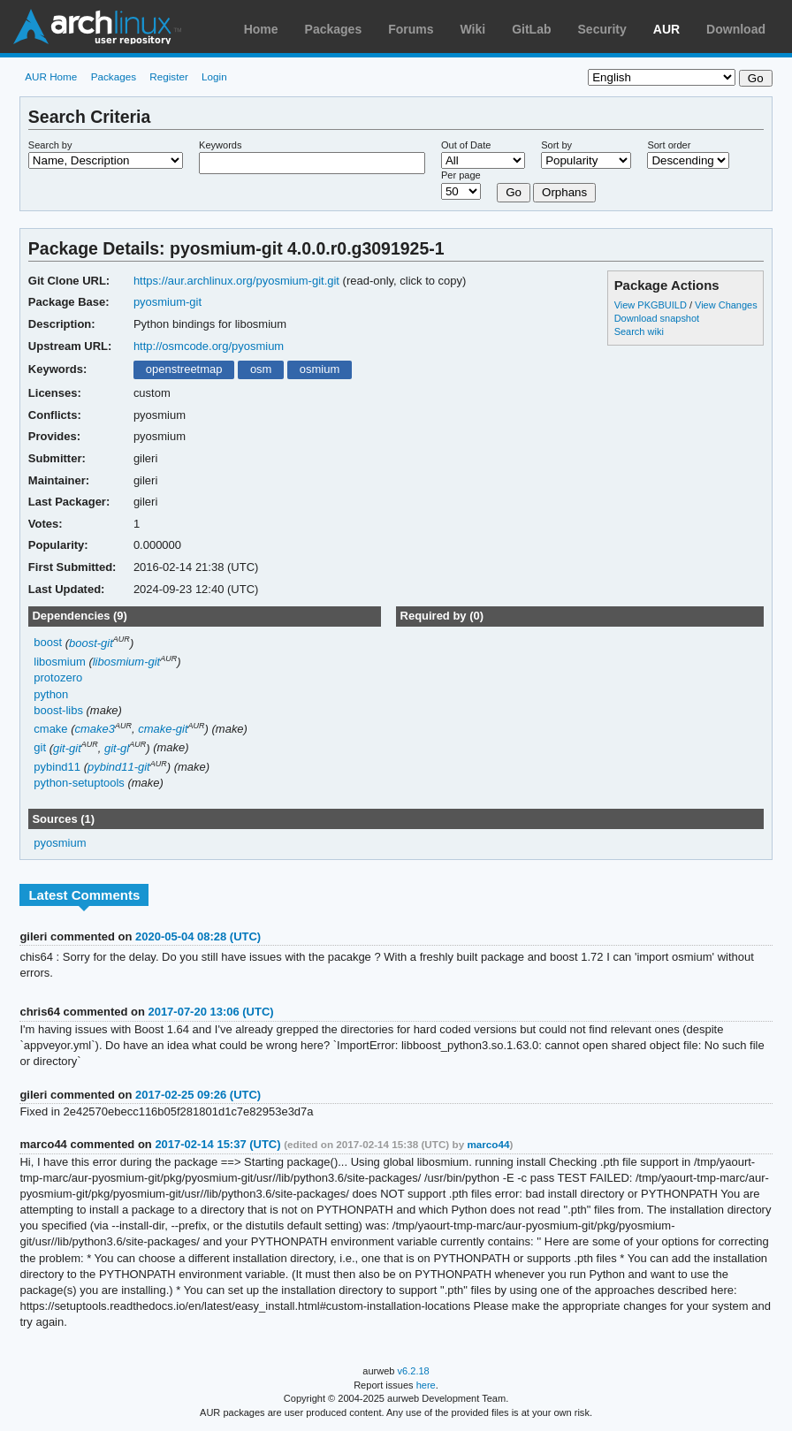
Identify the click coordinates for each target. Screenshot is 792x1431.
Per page (461, 175)
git (40, 748)
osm (261, 369)
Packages (333, 29)
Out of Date (466, 145)
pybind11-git (119, 766)
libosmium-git (126, 661)
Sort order (668, 145)
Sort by (556, 145)
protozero (58, 677)
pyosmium (60, 842)
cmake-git (162, 728)
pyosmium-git (167, 301)
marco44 (488, 1144)
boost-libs (58, 710)
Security (602, 29)
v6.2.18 (414, 1371)
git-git (67, 748)
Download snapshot (656, 318)
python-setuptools (79, 782)
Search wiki (639, 331)
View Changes (726, 305)
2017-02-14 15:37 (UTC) (217, 1144)
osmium (319, 369)
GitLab (531, 29)
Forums (410, 29)
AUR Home (51, 76)
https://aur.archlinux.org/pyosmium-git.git (236, 280)
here (426, 1385)
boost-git (91, 643)
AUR (666, 29)
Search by (50, 145)
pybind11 (57, 766)
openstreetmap (184, 369)
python (51, 694)
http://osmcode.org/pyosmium (208, 346)
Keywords (220, 145)
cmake (50, 728)
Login (214, 76)
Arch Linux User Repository (97, 26)
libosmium (59, 661)
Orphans (564, 192)
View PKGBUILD (651, 305)
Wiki (473, 29)
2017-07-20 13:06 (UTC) (210, 1011)
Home (261, 29)
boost (48, 643)
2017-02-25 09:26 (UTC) (198, 1094)
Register (168, 76)
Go (514, 192)
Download (735, 29)
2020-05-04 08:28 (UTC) (198, 936)
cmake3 (95, 728)
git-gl (116, 748)
